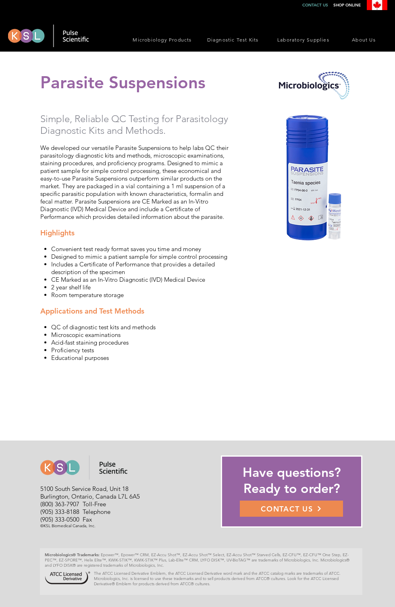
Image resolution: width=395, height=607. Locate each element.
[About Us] (364, 39)
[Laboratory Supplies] (304, 39)
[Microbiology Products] (163, 39)
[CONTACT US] (291, 509)
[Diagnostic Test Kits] (233, 39)
